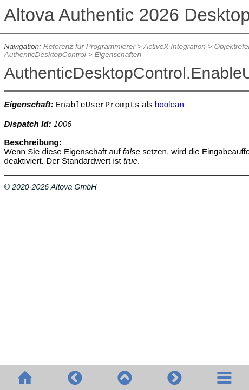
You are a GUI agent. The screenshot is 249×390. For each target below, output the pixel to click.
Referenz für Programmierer (89, 46)
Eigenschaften (117, 54)
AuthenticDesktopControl (45, 54)
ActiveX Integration (174, 46)
